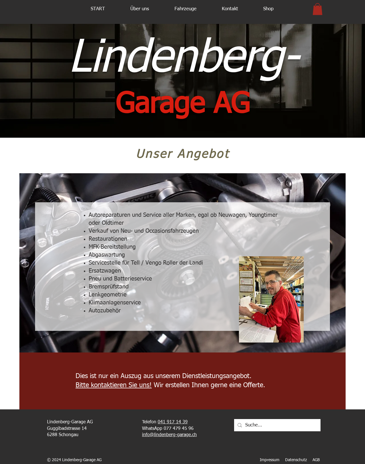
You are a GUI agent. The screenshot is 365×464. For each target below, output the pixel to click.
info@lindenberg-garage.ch (169, 435)
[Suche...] (277, 425)
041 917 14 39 (173, 422)
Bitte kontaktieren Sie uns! (114, 385)
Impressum (269, 460)
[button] (139, 9)
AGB (317, 460)
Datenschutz (296, 460)
